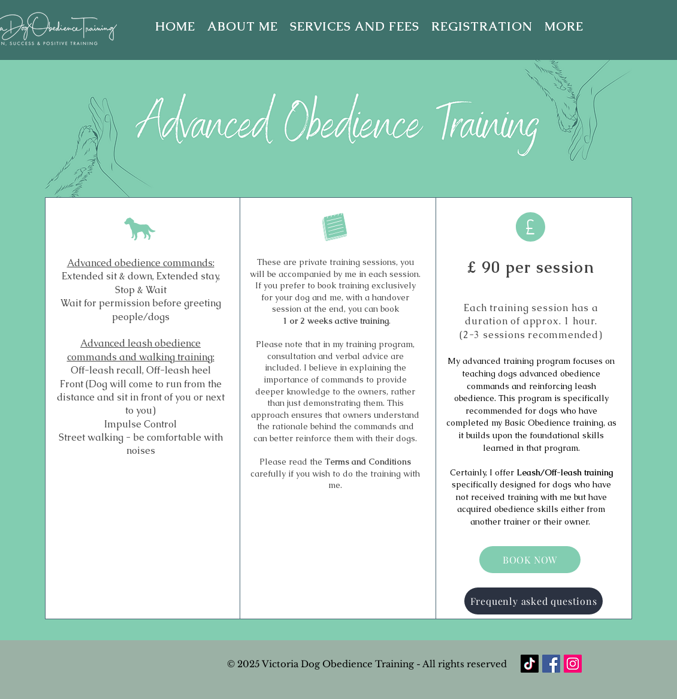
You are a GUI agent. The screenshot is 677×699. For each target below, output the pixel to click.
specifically (474, 484)
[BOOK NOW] (530, 559)
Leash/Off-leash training (564, 472)
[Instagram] (573, 664)
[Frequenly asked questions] (533, 600)
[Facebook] (551, 664)
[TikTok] (530, 664)
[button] (564, 26)
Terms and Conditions (368, 461)
